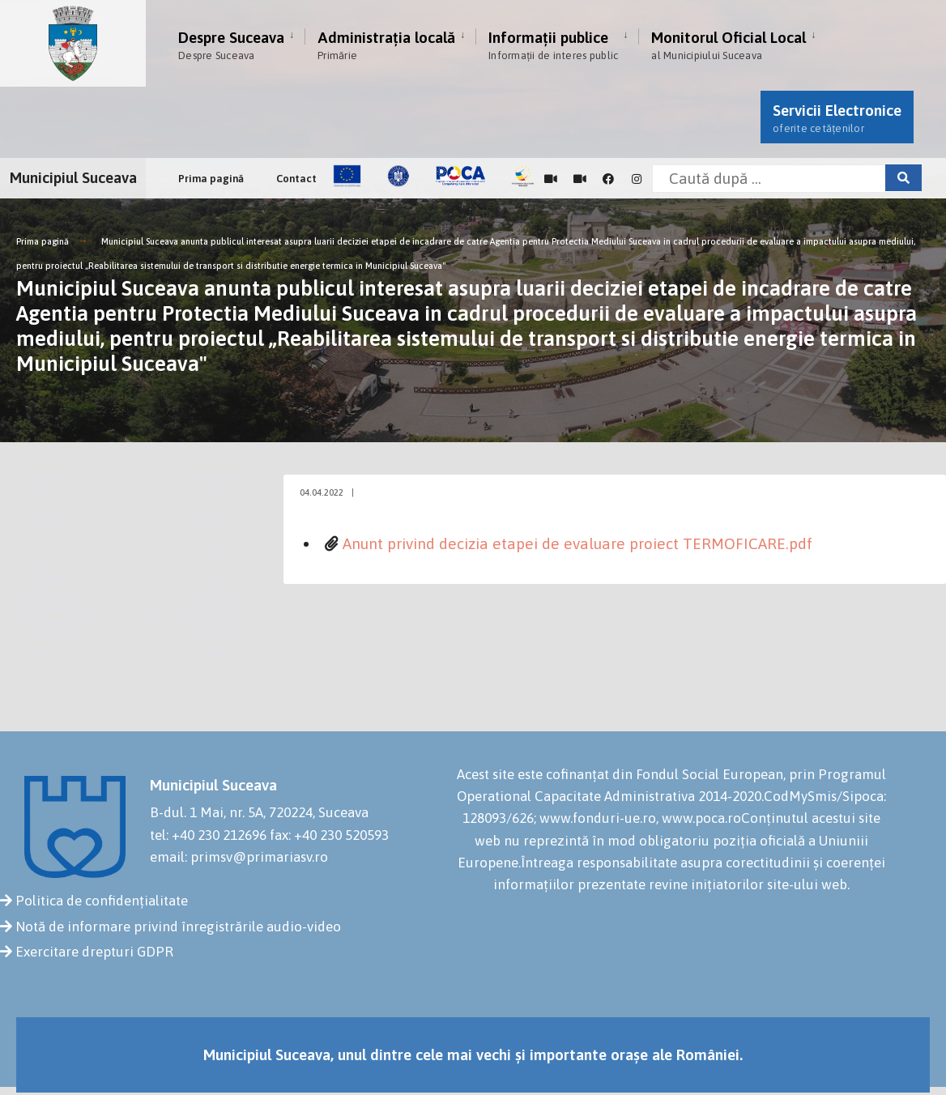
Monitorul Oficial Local (728, 45)
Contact (296, 179)
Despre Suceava (231, 45)
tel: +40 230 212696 (208, 835)
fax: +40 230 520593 (329, 835)
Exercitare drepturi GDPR (94, 952)
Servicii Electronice (837, 117)
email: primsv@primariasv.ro (239, 857)
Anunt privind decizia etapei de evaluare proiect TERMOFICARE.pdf (577, 543)
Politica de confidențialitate (101, 901)
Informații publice (553, 45)
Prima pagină (211, 179)
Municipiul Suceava (73, 177)
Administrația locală (386, 45)
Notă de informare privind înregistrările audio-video (178, 926)
